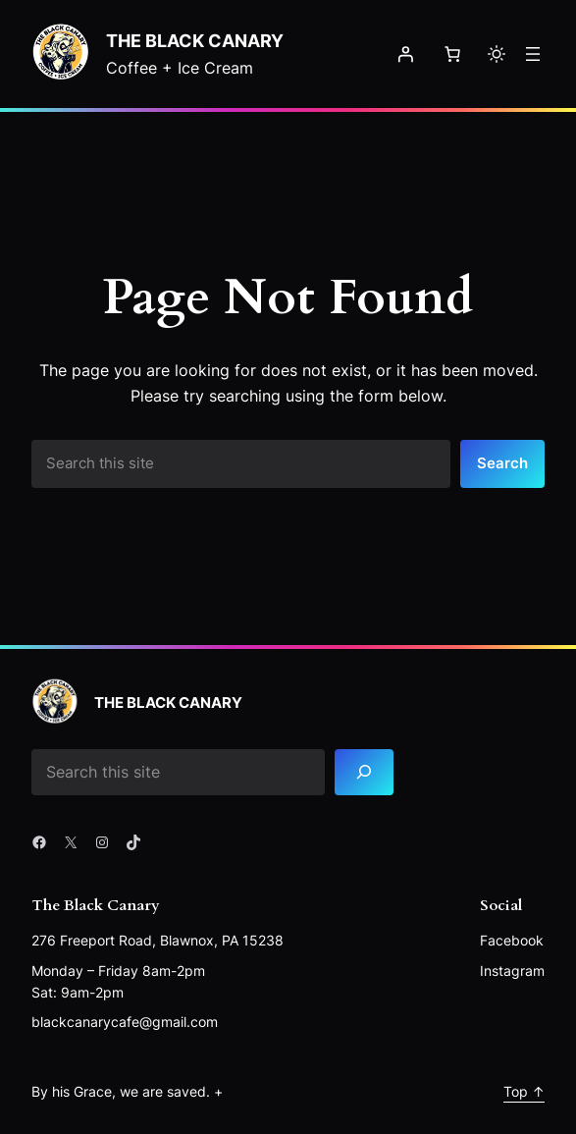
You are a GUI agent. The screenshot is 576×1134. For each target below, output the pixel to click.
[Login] (405, 54)
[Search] (364, 772)
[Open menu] (533, 54)
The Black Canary (195, 40)
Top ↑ (524, 1091)
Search (502, 463)
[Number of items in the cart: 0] (452, 54)
